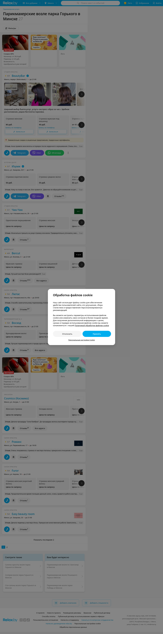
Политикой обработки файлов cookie (92, 325)
